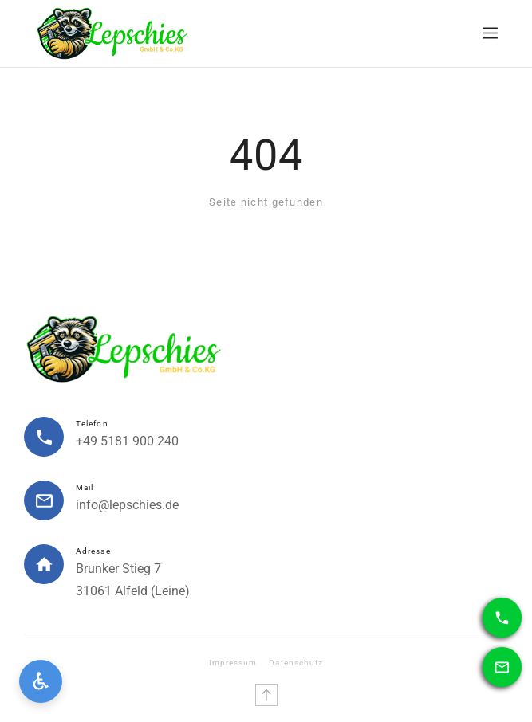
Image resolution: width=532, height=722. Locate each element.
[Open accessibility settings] (40, 681)
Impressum (233, 662)
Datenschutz (296, 662)
